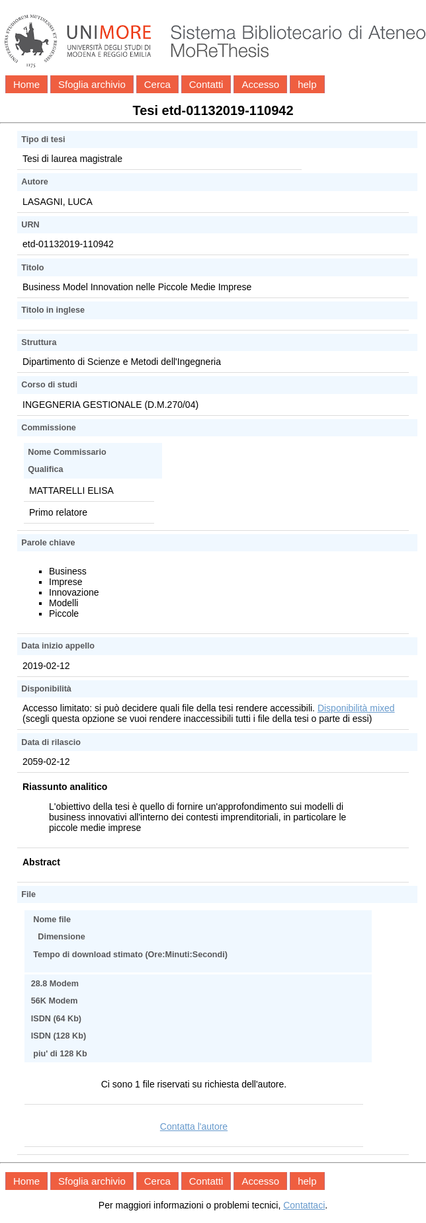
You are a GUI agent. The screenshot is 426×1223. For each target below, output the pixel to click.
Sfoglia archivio (92, 84)
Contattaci (304, 1205)
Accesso (260, 84)
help (307, 84)
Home (26, 84)
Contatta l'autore (194, 1126)
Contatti (206, 84)
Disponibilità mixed (356, 708)
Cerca (157, 84)
